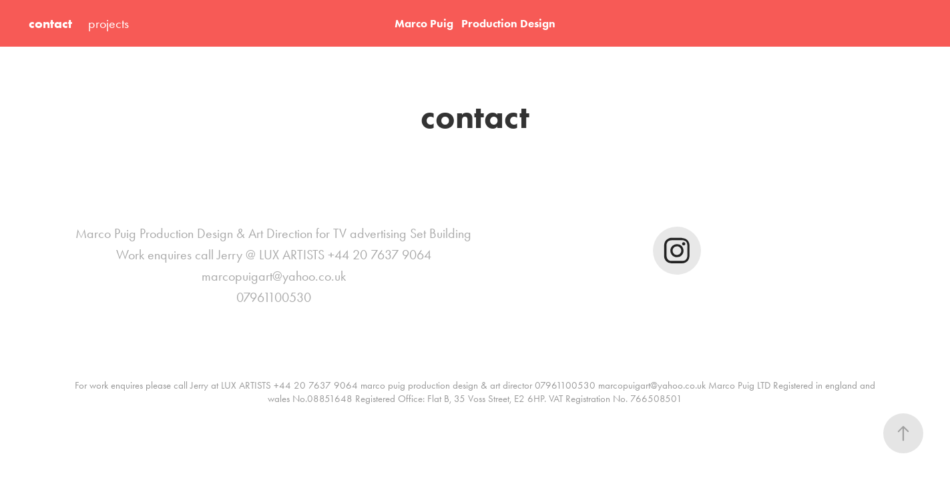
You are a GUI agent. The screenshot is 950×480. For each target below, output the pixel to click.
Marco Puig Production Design (475, 23)
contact (50, 23)
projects (108, 23)
